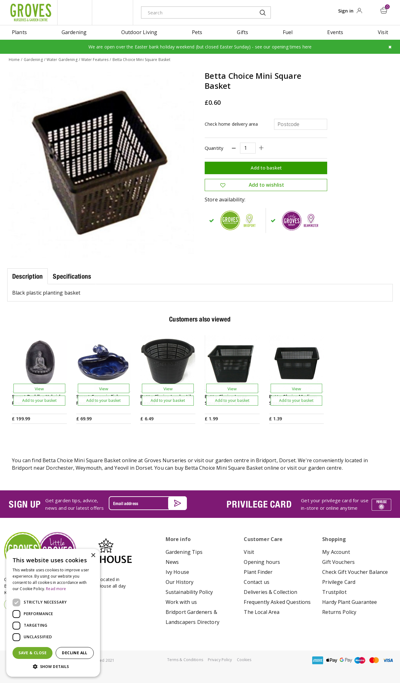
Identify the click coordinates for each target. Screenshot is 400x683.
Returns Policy (339, 611)
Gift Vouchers (338, 561)
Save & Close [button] (32, 652)
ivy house (112, 12)
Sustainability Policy (189, 591)
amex (318, 660)
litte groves (74, 12)
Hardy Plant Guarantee (349, 601)
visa (388, 660)
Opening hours (262, 561)
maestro (360, 660)
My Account (336, 551)
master (374, 660)
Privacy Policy (220, 659)
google (346, 660)
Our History (180, 581)
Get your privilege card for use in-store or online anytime (334, 504)
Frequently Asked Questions (277, 601)
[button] (53, 666)
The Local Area (261, 611)
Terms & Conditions (185, 659)
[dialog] (53, 613)
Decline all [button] (74, 652)
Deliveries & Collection (270, 591)
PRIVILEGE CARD (259, 503)
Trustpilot (334, 591)
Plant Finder (258, 571)
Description (27, 276)
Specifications (72, 276)
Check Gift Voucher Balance (355, 571)
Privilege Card (338, 581)
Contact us (256, 581)
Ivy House (177, 571)
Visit (249, 551)
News (172, 561)
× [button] (93, 555)
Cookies (244, 659)
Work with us (181, 601)
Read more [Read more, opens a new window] (56, 588)
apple (332, 660)
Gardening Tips (184, 551)
